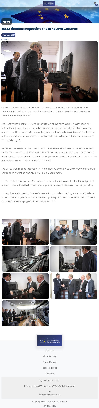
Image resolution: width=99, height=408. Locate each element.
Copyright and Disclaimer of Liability (49, 401)
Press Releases (49, 367)
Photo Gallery (49, 362)
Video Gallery (49, 356)
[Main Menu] (3, 4)
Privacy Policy (49, 405)
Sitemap (49, 350)
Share (4, 39)
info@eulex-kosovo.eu (49, 394)
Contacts (49, 373)
